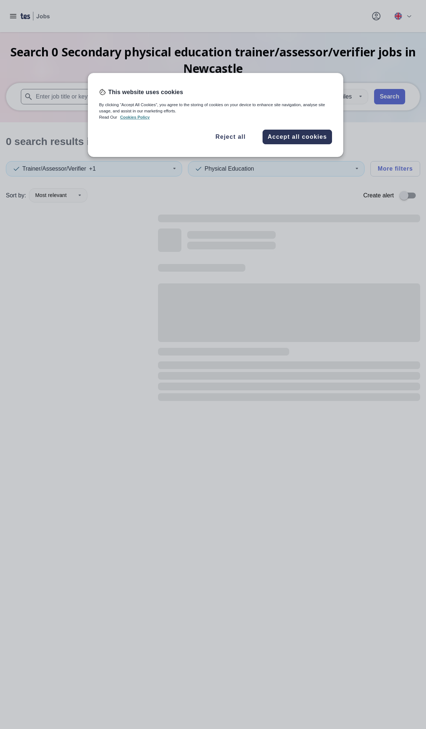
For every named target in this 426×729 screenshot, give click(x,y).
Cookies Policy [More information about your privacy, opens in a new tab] (135, 117)
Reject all (230, 137)
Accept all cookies (297, 137)
